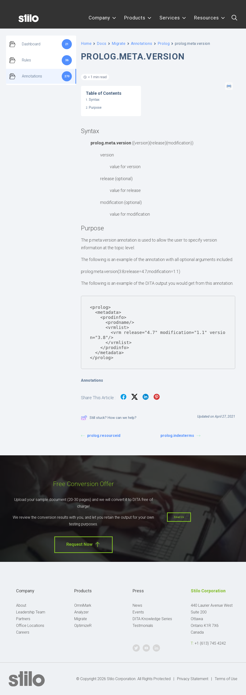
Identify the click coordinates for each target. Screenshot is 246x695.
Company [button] (102, 21)
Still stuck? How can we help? (108, 418)
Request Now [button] (83, 544)
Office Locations (30, 625)
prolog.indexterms (180, 435)
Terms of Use (226, 679)
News (137, 605)
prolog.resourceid (100, 435)
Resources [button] (209, 21)
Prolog (164, 43)
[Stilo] (21, 21)
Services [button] (173, 21)
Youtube (226, 6)
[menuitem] (102, 21)
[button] (234, 21)
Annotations (141, 43)
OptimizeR (83, 625)
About (21, 605)
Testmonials (143, 625)
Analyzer (81, 612)
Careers (22, 632)
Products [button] (138, 21)
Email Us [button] (179, 517)
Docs (101, 43)
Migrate (119, 43)
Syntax (94, 99)
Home (86, 43)
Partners (23, 619)
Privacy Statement (192, 679)
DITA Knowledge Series (152, 619)
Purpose (95, 107)
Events (138, 612)
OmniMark (82, 605)
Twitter (215, 6)
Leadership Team (30, 612)
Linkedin (237, 6)
